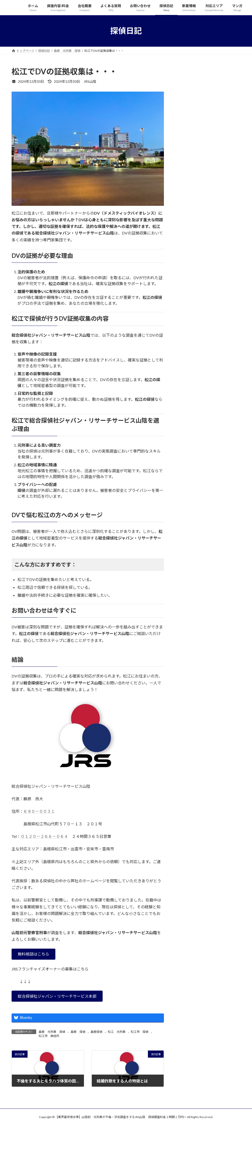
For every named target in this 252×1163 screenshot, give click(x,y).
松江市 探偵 (139, 1032)
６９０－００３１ (39, 811)
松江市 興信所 (49, 1036)
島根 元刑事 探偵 (52, 1032)
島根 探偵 (78, 1032)
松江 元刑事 (117, 1032)
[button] (33, 954)
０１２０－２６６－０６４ (44, 836)
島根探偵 (96, 1032)
